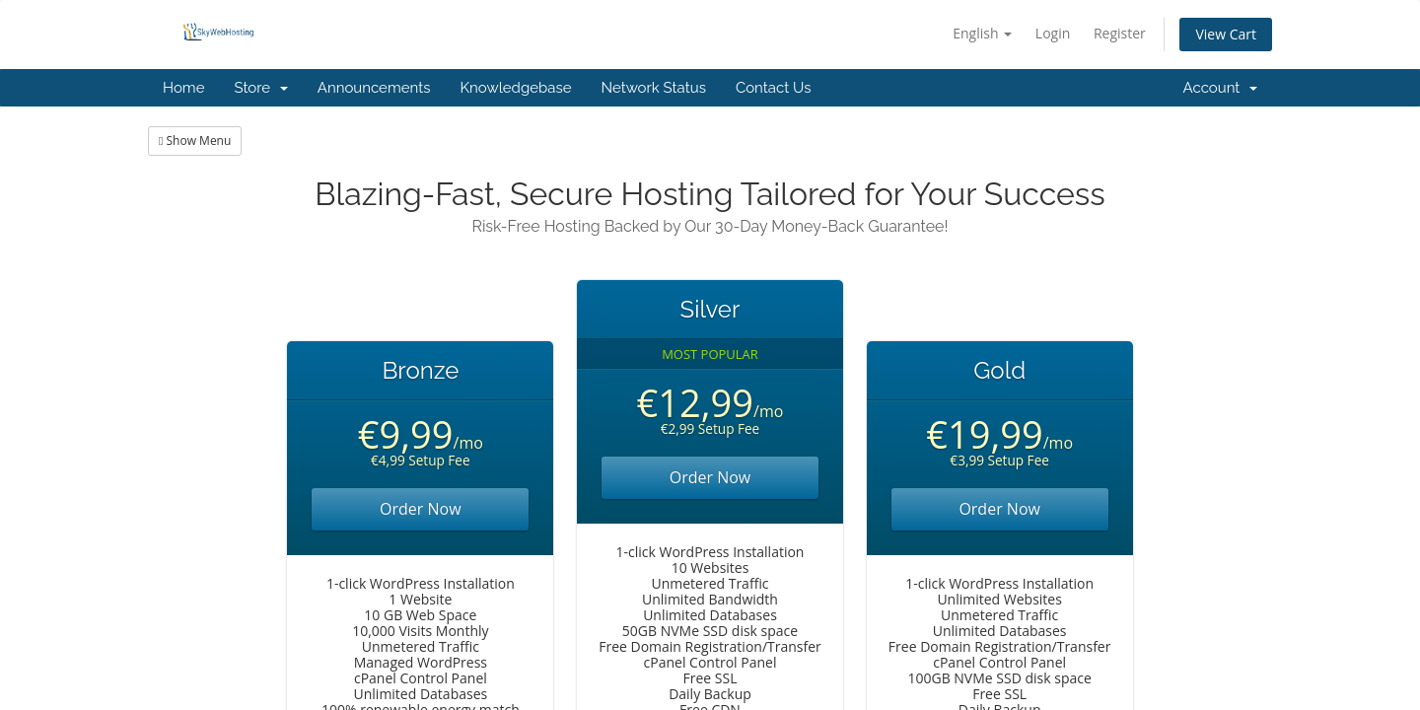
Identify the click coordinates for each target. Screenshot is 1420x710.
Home (183, 88)
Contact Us (774, 88)
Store (260, 88)
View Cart (1225, 34)
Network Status (653, 88)
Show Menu (195, 140)
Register (1120, 33)
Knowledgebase (515, 88)
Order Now (421, 509)
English (982, 33)
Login (1052, 33)
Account (1220, 88)
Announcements (374, 88)
